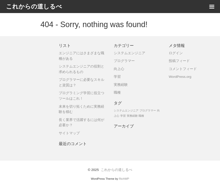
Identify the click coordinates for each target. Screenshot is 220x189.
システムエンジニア (129, 53)
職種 (117, 92)
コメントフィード (183, 69)
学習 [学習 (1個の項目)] (123, 115)
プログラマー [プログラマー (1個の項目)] (148, 110)
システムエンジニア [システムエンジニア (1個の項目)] (126, 110)
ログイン (176, 53)
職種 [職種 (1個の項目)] (141, 115)
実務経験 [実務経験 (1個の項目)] (132, 115)
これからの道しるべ (116, 170)
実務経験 (121, 85)
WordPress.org (180, 77)
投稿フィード (179, 61)
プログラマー (124, 61)
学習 (117, 77)
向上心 (119, 69)
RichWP (124, 178)
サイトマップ (69, 133)
